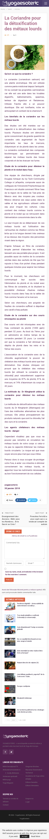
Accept (24, 836)
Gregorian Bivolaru (32, 766)
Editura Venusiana (32, 785)
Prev (7, 720)
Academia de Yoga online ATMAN (35, 777)
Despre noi (29, 799)
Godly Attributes (13, 773)
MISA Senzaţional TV (10, 766)
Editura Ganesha (31, 782)
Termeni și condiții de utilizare (10, 800)
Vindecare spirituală (10, 776)
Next (14, 720)
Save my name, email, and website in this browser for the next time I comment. (24, 573)
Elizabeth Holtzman (24, 698)
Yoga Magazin (8, 783)
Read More (35, 836)
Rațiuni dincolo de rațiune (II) (28, 663)
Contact (5, 805)
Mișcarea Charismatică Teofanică (34, 771)
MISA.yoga (7, 780)
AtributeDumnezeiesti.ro (11, 770)
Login (28, 802)
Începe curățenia (23, 686)
